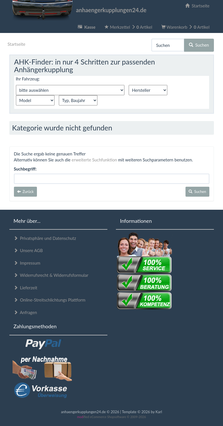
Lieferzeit (25, 287)
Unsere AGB (28, 250)
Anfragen (25, 312)
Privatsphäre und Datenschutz (45, 238)
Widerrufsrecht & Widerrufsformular (51, 275)
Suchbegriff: (25, 168)
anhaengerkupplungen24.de (78, 10)
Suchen (199, 44)
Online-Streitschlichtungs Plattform (50, 299)
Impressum (27, 262)
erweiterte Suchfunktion (94, 159)
